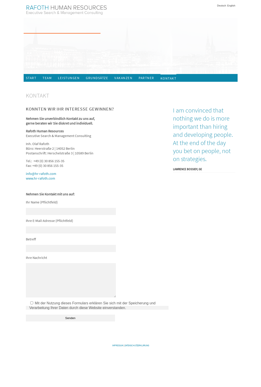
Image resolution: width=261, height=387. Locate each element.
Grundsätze (97, 78)
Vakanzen (123, 78)
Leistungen (69, 78)
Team (47, 78)
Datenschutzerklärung (137, 352)
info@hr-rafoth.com (41, 173)
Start (31, 78)
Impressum (117, 352)
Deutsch (221, 5)
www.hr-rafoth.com (40, 178)
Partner (146, 78)
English (231, 5)
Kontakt (168, 78)
